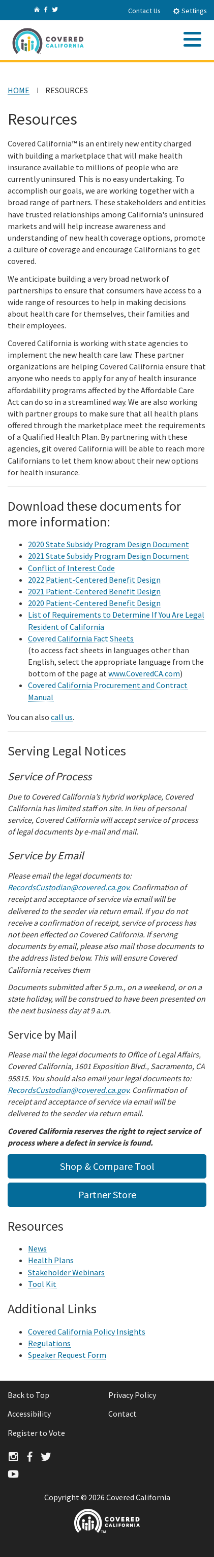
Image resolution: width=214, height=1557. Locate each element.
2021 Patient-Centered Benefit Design (94, 591)
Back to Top (28, 1395)
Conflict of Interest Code (71, 568)
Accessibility (29, 1414)
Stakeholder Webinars (66, 1272)
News (37, 1248)
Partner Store (107, 1194)
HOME (18, 90)
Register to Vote (36, 1433)
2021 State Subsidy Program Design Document (108, 556)
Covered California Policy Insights (86, 1331)
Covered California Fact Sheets (81, 638)
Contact (122, 1414)
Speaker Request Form (67, 1355)
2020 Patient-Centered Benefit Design (94, 603)
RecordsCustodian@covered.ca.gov (68, 887)
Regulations (49, 1343)
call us (62, 717)
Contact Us (144, 10)
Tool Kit (42, 1284)
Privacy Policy (132, 1395)
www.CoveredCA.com (144, 673)
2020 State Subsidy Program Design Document (108, 544)
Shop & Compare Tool (107, 1166)
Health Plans (51, 1260)
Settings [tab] (190, 10)
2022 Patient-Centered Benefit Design (94, 580)
